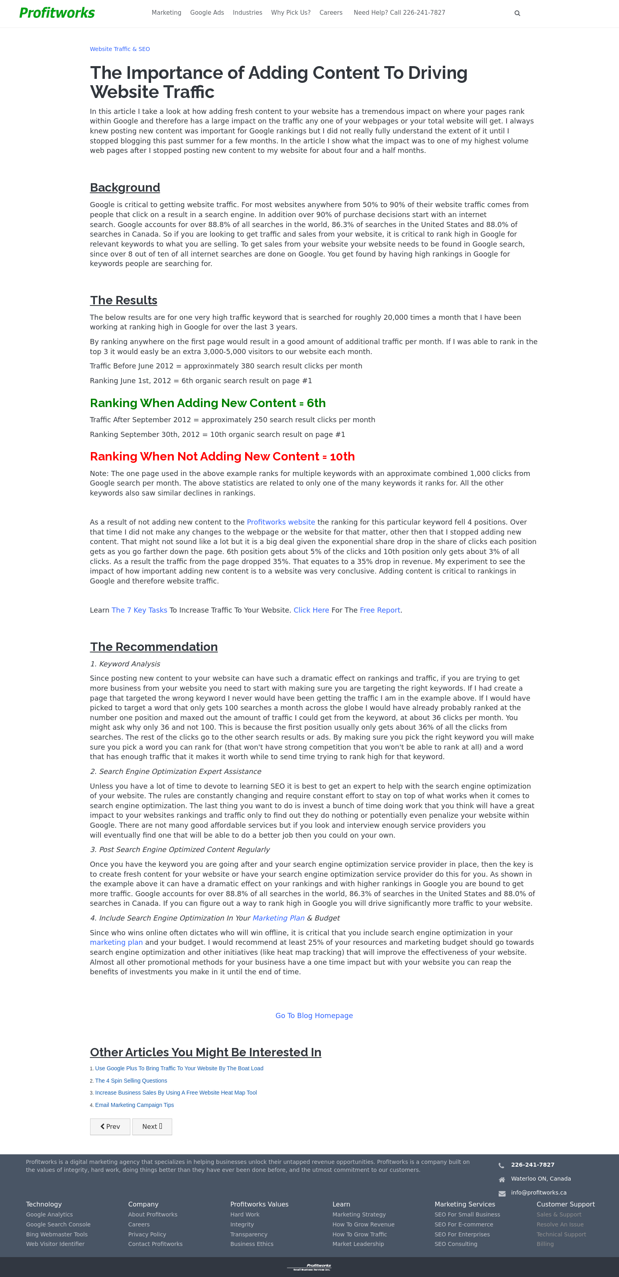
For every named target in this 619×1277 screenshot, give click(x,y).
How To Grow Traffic (359, 1234)
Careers (331, 12)
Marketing (167, 12)
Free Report (380, 610)
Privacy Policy (147, 1234)
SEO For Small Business (467, 1214)
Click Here (311, 610)
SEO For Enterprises (462, 1234)
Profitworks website (281, 522)
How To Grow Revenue (363, 1224)
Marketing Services (464, 1204)
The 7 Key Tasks (139, 610)
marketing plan (116, 942)
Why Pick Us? (290, 12)
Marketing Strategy (359, 1214)
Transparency (248, 1234)
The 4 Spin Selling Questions (131, 1080)
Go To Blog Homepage (314, 1016)
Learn (341, 1204)
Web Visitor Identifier (55, 1244)
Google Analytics (49, 1214)
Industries (247, 12)
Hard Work (244, 1214)
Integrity (242, 1224)
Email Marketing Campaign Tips (134, 1105)
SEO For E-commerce (463, 1224)
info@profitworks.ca (538, 1192)
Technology (44, 1204)
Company (143, 1204)
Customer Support (566, 1204)
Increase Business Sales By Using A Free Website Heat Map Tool (176, 1092)
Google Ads (207, 12)
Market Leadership (358, 1244)
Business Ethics (251, 1244)
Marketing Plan (278, 918)
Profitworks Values (259, 1204)
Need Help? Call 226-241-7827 (400, 12)
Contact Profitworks (155, 1244)
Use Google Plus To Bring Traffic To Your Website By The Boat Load (179, 1068)
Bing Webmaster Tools (57, 1234)
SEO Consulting (456, 1244)
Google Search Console (58, 1224)
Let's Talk (551, 12)
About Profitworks (153, 1214)
